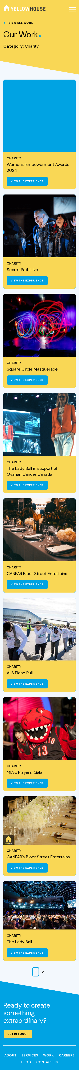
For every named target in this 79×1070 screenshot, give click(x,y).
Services (29, 983)
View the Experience (27, 108)
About (10, 983)
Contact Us (47, 989)
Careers (67, 983)
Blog (26, 989)
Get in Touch (18, 961)
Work (48, 983)
